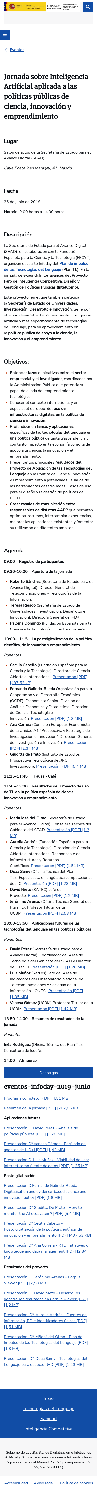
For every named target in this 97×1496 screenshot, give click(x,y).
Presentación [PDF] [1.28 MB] (58, 967)
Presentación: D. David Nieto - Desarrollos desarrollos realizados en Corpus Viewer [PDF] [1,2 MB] (46, 1299)
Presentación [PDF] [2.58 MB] (50, 913)
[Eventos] (17, 50)
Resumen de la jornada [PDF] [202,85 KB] (41, 1108)
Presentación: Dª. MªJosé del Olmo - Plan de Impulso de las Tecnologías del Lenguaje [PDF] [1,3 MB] (46, 1342)
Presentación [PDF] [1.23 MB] (50, 883)
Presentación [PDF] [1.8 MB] (56, 718)
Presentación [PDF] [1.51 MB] (58, 865)
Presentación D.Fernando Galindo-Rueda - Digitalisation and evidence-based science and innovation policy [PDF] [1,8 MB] (45, 1191)
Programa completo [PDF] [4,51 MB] (37, 1098)
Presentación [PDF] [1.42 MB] (50, 1009)
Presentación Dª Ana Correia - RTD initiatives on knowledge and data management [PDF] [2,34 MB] (47, 1251)
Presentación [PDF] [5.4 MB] (61, 766)
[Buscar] (88, 7)
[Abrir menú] (5, 35)
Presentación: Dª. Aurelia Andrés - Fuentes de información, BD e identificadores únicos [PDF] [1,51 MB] (45, 1321)
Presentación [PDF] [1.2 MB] (53, 895)
